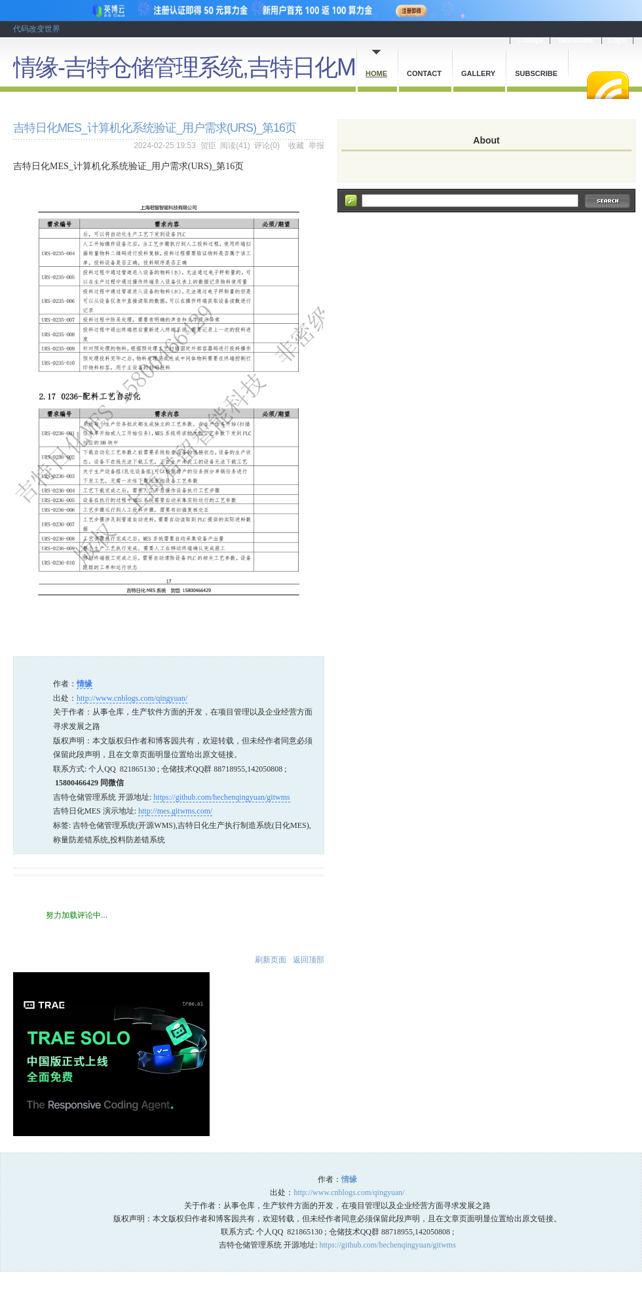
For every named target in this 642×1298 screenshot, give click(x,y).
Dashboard (576, 40)
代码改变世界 (36, 28)
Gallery (478, 73)
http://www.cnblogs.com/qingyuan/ (132, 698)
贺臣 (208, 145)
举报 (316, 145)
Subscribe (536, 73)
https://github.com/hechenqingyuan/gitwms (221, 797)
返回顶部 (308, 959)
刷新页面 (270, 959)
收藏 (296, 145)
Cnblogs (530, 40)
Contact (424, 73)
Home (376, 73)
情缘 (84, 683)
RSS (608, 85)
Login (617, 40)
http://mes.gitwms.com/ (175, 811)
